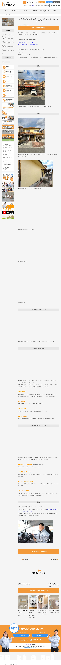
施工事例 (25, 10)
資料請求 (41, 2)
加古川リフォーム (6, 151)
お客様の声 (35, 10)
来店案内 (56, 2)
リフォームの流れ (6, 143)
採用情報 (4, 169)
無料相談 (49, 2)
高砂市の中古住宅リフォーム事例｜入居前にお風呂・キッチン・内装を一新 (8, 44)
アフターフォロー (6, 163)
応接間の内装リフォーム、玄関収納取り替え (28, 44)
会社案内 (54, 10)
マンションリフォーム (7, 150)
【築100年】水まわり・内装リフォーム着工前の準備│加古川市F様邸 (8, 52)
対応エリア (34, 5)
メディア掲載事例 (6, 167)
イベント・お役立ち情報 (44, 11)
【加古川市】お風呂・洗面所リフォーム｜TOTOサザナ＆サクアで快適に (8, 40)
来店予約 (40, 635)
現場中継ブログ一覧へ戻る (39, 571)
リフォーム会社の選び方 (7, 145)
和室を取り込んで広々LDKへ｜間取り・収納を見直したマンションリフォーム (8, 36)
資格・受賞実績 (5, 168)
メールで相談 (21, 635)
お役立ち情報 (5, 156)
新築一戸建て (5, 154)
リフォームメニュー (16, 10)
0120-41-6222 (36, 640)
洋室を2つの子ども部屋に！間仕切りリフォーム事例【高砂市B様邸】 (8, 48)
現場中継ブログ (27, 24)
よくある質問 (5, 144)
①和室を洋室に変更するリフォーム (25, 42)
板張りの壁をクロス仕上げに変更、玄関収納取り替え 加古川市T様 (24, 574)
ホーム (6, 10)
